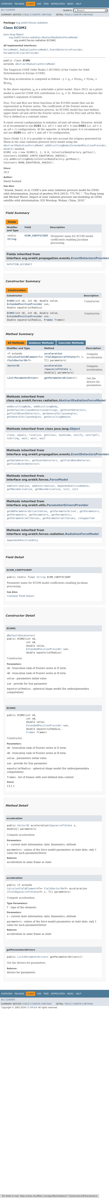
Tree (46, 4)
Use (39, 4)
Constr (35, 14)
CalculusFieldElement (22, 356)
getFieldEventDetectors (23, 413)
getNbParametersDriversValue (27, 511)
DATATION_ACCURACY (19, 264)
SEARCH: (67, 10)
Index (70, 4)
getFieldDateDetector (75, 460)
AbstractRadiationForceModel (35, 64)
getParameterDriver (63, 511)
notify (78, 435)
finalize (35, 435)
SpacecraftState (57, 369)
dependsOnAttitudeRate (73, 485)
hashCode (65, 435)
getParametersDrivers (59, 377)
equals (21, 435)
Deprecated (58, 4)
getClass (50, 435)
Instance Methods (41, 342)
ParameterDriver (26, 377)
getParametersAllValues (23, 518)
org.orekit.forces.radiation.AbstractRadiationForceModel (43, 37)
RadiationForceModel (34, 49)
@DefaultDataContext (21, 635)
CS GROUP (31, 1007)
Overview (6, 4)
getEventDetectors (72, 410)
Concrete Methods (71, 342)
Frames (48, 319)
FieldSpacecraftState (61, 356)
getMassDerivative (19, 489)
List (10, 377)
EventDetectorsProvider (66, 49)
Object (75, 428)
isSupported (86, 518)
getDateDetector (18, 460)
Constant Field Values (20, 596)
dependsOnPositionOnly (22, 540)
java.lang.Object (14, 34)
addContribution (18, 485)
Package (19, 4)
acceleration (53, 353)
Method (47, 14)
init (66, 489)
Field (26, 14)
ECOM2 (10, 300)
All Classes (8, 10)
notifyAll (92, 435)
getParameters (89, 511)
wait (25, 438)
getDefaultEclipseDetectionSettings (32, 410)
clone (10, 435)
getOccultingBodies (57, 416)
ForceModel (11, 49)
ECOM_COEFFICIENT (36, 235)
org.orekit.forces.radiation (32, 22)
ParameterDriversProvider (21, 53)
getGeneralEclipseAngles (59, 413)
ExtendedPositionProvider (24, 304)
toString (13, 438)
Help (78, 4)
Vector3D (13, 365)
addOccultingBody (19, 406)
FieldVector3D (17, 360)
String (11, 239)
